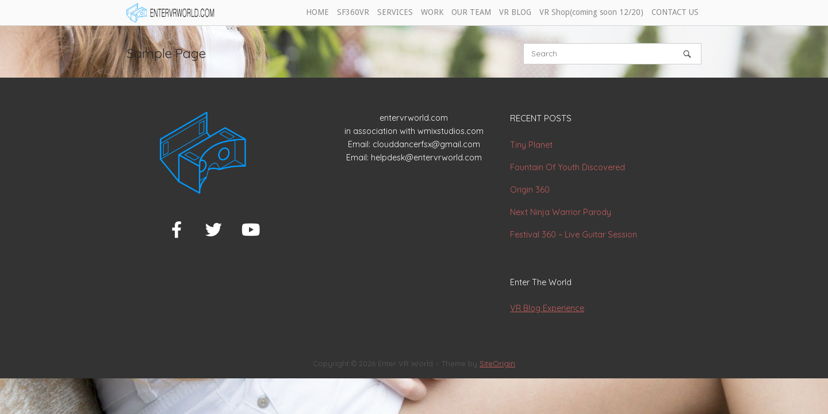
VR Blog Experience (547, 308)
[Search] (687, 53)
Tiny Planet (531, 145)
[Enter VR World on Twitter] (214, 230)
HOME (317, 12)
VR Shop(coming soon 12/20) (591, 12)
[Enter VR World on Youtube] (250, 230)
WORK (432, 12)
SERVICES (395, 12)
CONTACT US (675, 12)
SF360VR (353, 12)
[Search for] (612, 53)
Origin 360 (530, 190)
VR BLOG (515, 12)
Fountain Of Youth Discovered (567, 167)
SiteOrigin (497, 363)
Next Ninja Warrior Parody (560, 212)
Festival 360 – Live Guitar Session (573, 234)
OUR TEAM (471, 12)
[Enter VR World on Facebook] (176, 230)
